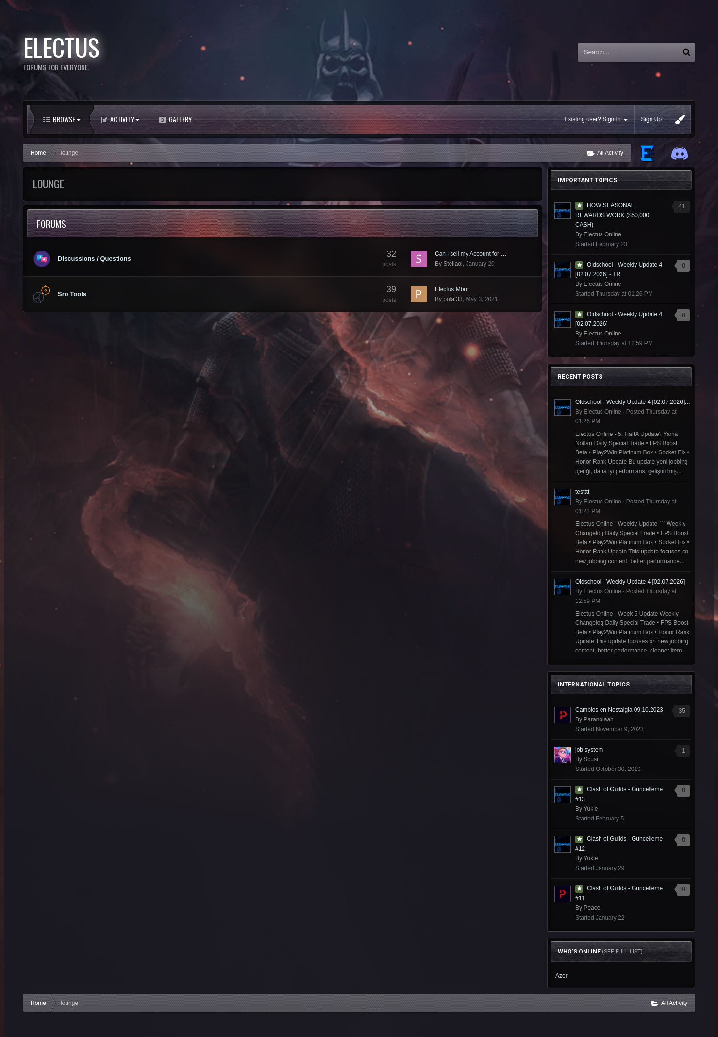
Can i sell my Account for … (470, 254)
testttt (582, 491)
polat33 (452, 299)
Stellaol (452, 263)
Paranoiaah (598, 719)
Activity (124, 119)
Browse (66, 119)
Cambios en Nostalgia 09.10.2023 (619, 709)
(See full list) (622, 951)
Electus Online (602, 234)
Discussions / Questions (94, 258)
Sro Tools (72, 294)
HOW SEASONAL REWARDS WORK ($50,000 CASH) (612, 215)
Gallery (179, 119)
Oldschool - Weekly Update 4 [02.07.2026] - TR (633, 402)
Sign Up (651, 119)
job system (589, 749)
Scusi (591, 759)
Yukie (591, 808)
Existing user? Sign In (596, 119)
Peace (592, 907)
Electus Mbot (451, 289)
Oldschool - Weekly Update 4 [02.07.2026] (630, 581)
